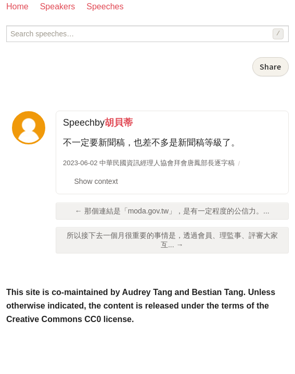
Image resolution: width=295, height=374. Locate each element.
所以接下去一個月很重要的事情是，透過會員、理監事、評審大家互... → (172, 240)
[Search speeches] (147, 33)
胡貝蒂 (119, 122)
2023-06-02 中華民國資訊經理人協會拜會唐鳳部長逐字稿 (149, 163)
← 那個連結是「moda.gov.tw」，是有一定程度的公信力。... (172, 211)
